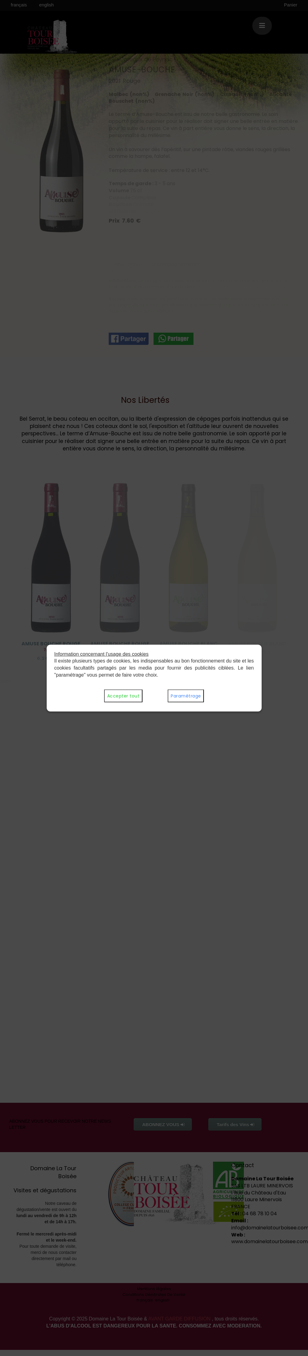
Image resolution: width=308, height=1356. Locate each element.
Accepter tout (123, 696)
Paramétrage (185, 696)
